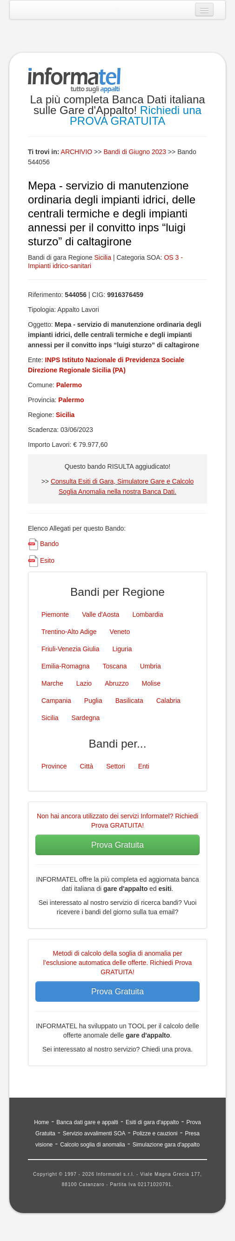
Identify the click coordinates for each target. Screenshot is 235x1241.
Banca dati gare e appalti (87, 1122)
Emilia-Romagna (65, 666)
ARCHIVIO (77, 151)
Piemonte (55, 614)
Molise (151, 683)
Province (54, 766)
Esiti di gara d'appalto (152, 1122)
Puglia (93, 700)
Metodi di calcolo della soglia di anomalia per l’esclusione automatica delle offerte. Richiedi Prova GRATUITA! (117, 963)
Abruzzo (116, 683)
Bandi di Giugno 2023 (135, 151)
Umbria (150, 666)
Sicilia (102, 257)
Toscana (114, 666)
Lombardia (147, 614)
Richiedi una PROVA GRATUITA (135, 115)
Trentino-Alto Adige (69, 631)
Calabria (168, 700)
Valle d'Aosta (100, 614)
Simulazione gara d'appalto (166, 1144)
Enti (143, 766)
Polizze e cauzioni (155, 1133)
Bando (49, 543)
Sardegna (86, 718)
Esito (47, 560)
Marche (52, 683)
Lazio (84, 683)
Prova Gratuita (117, 845)
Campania (56, 700)
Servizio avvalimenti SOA (94, 1133)
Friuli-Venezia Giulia (70, 649)
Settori (115, 766)
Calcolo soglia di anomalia (92, 1144)
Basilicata (129, 700)
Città (86, 766)
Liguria (122, 649)
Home (41, 1122)
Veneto (120, 631)
